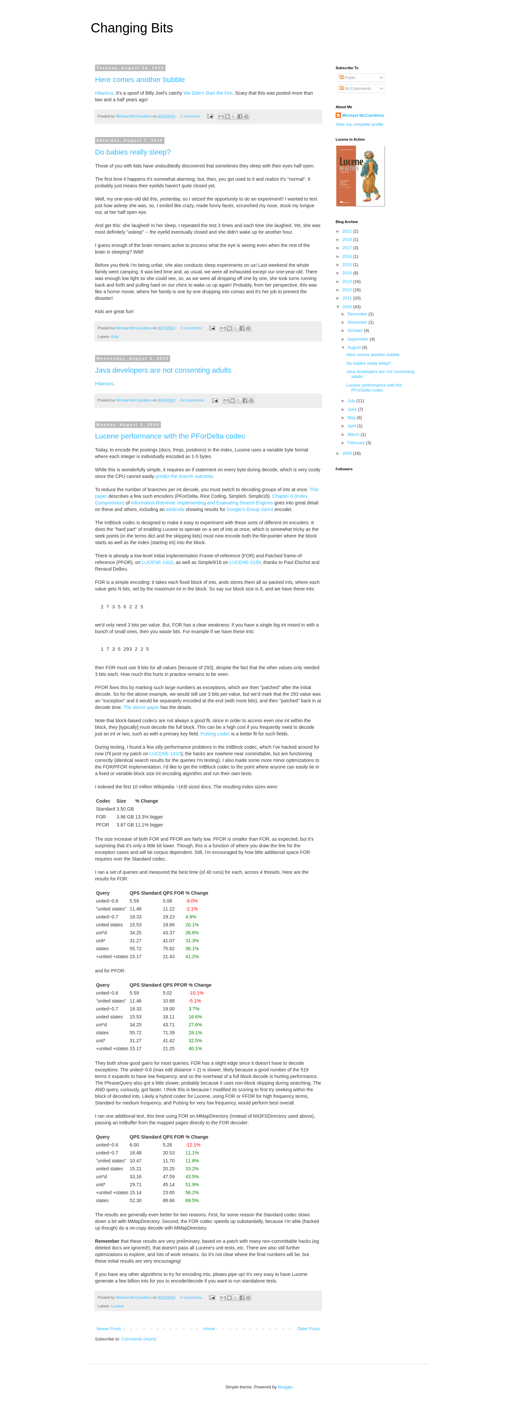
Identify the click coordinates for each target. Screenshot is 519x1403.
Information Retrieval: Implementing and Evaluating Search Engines (202, 502)
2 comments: (192, 328)
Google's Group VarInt (249, 509)
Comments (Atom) (138, 1338)
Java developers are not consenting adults (163, 370)
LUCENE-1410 (157, 562)
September (359, 339)
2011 (347, 298)
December (358, 313)
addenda (175, 509)
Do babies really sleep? (133, 152)
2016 (347, 256)
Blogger (285, 1386)
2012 (347, 289)
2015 (347, 264)
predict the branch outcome (184, 476)
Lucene (117, 1306)
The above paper (141, 707)
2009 (347, 453)
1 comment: (191, 116)
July (352, 400)
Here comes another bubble (140, 79)
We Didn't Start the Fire (208, 93)
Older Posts (308, 1328)
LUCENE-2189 (245, 562)
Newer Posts (109, 1328)
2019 (347, 239)
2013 (347, 281)
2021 (347, 231)
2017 (347, 247)
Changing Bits (132, 28)
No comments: (193, 400)
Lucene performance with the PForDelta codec (170, 436)
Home (209, 1328)
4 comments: (192, 1297)
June (353, 409)
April (352, 425)
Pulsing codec (215, 733)
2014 (347, 272)
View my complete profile (359, 124)
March (354, 434)
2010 (347, 306)
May (352, 417)
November (358, 322)
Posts (347, 77)
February (357, 442)
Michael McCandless (363, 115)
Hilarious (104, 93)
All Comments (355, 88)
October (356, 330)
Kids (115, 336)
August (355, 347)
